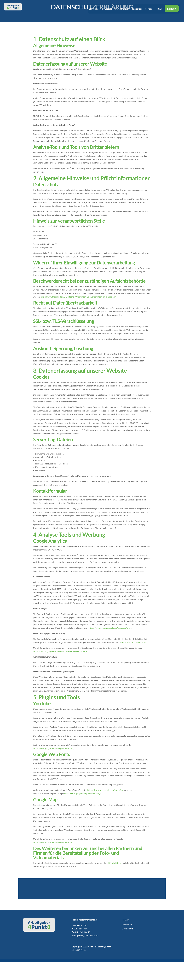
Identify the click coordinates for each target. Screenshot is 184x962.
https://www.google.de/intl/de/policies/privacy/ (53, 842)
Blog (159, 10)
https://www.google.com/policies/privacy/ (82, 793)
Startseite (93, 10)
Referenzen (137, 10)
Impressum (127, 924)
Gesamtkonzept (122, 10)
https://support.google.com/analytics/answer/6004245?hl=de (60, 651)
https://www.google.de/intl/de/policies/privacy (53, 748)
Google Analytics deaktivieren (133, 642)
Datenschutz (127, 928)
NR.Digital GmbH (114, 863)
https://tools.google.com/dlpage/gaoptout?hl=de (110, 628)
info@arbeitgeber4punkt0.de (86, 935)
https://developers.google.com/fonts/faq (105, 790)
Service (148, 10)
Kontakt (171, 9)
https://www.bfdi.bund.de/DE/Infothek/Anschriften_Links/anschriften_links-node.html (79, 296)
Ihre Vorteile (106, 10)
